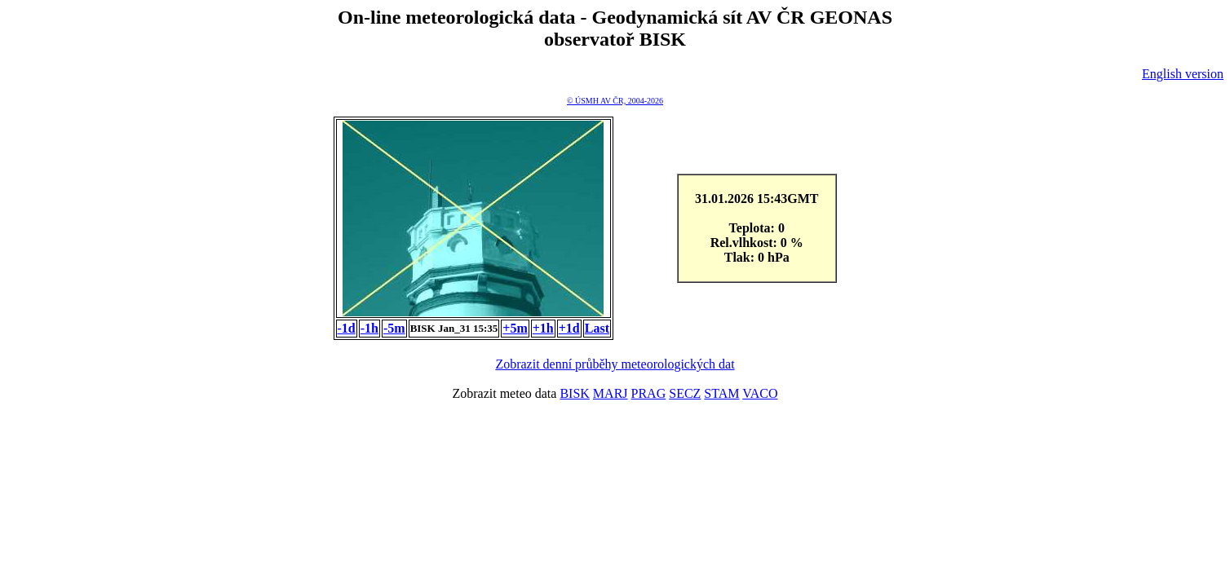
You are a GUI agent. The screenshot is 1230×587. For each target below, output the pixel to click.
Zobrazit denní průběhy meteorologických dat (614, 364)
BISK (574, 393)
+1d (569, 328)
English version (1182, 74)
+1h (543, 328)
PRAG (648, 393)
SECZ (685, 393)
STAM (721, 393)
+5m (514, 328)
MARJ (610, 393)
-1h (369, 328)
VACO (759, 393)
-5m (394, 328)
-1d (347, 328)
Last (597, 328)
